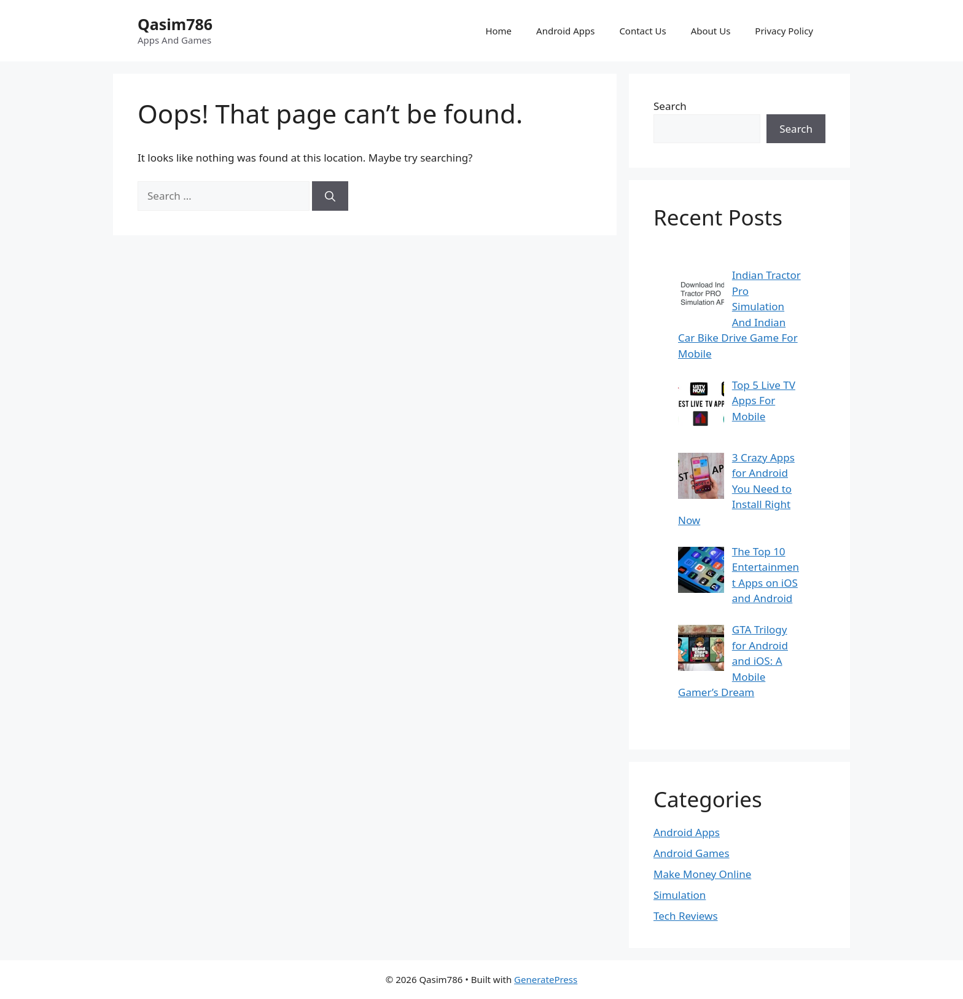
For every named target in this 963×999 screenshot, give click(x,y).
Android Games (691, 853)
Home (498, 31)
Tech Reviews (685, 916)
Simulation (679, 895)
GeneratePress (545, 979)
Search (670, 106)
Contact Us (642, 31)
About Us (711, 31)
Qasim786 (175, 24)
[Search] (330, 196)
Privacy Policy (784, 31)
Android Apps (565, 31)
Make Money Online (702, 874)
